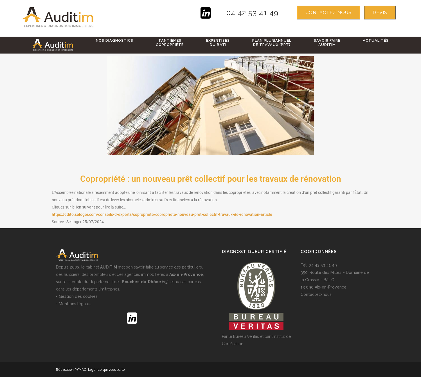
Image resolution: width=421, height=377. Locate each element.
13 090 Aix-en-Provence (323, 287)
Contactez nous (328, 12)
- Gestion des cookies (77, 296)
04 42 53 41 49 (252, 12)
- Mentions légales (73, 303)
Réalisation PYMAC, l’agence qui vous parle (90, 370)
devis (380, 12)
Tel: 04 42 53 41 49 (319, 265)
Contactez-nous (316, 294)
